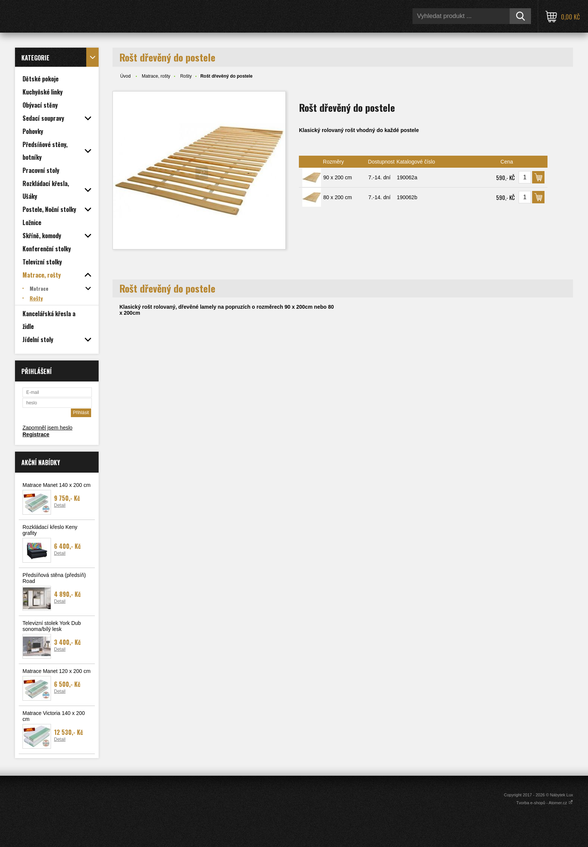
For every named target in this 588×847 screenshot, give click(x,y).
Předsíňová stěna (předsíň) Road (54, 578)
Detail (60, 505)
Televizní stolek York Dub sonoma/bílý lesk (51, 626)
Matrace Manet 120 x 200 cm (56, 671)
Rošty (186, 76)
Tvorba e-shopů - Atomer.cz (544, 802)
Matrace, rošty (156, 76)
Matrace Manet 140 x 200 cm (56, 485)
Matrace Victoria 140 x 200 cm (53, 716)
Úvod (125, 76)
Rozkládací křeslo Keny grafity (49, 530)
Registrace (36, 434)
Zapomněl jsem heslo (47, 428)
